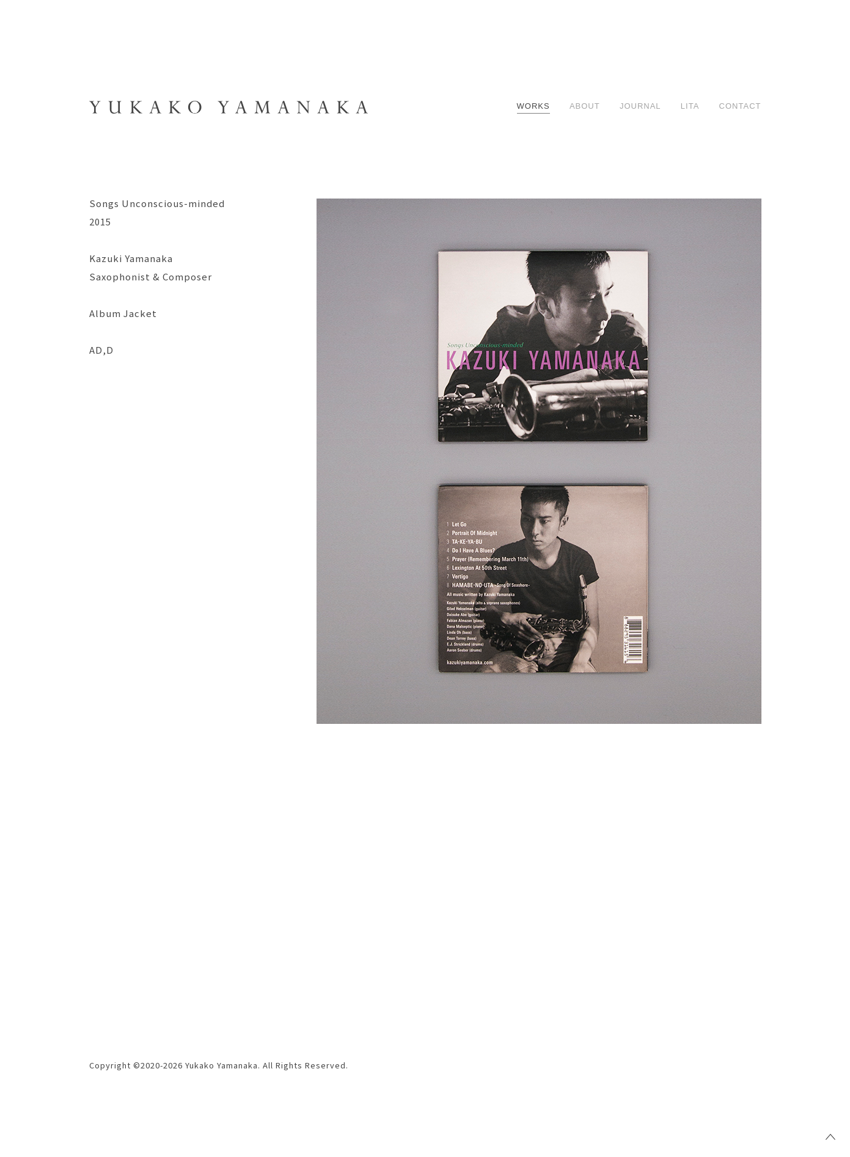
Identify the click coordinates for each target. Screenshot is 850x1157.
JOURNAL (640, 106)
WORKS (533, 106)
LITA (690, 106)
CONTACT (740, 106)
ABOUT (585, 106)
